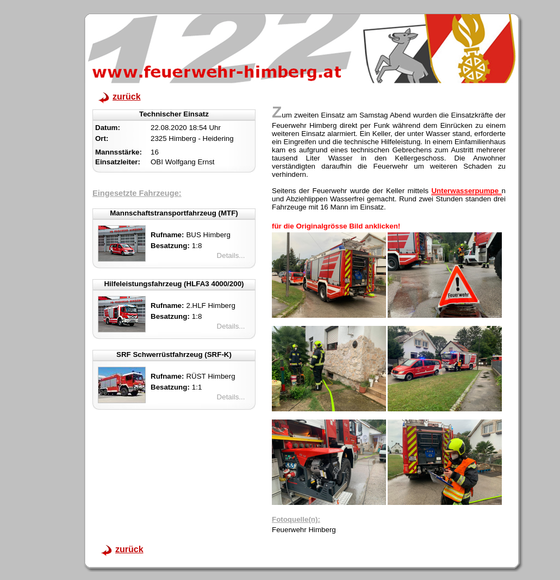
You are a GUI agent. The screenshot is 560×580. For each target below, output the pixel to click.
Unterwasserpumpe (466, 191)
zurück (127, 96)
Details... (231, 255)
